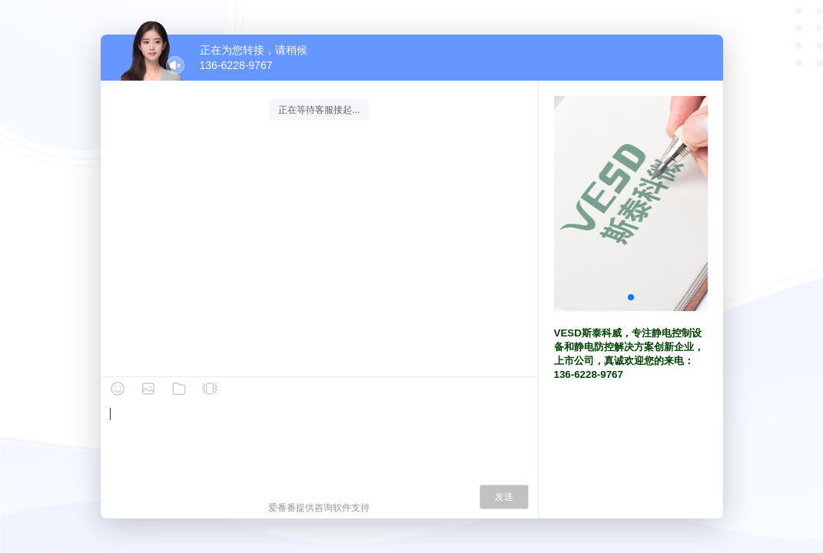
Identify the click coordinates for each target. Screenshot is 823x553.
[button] (631, 297)
